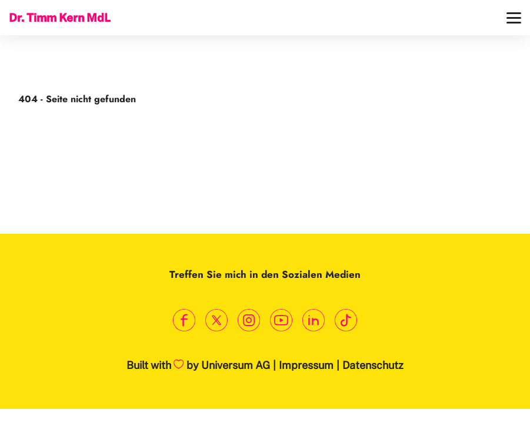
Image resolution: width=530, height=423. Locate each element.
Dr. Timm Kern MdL (60, 17)
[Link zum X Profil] (217, 320)
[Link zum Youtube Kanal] (281, 320)
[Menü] (513, 18)
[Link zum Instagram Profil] (249, 320)
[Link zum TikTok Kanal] (346, 320)
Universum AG (235, 365)
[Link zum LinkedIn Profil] (314, 320)
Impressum (306, 365)
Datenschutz (373, 365)
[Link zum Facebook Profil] (184, 320)
